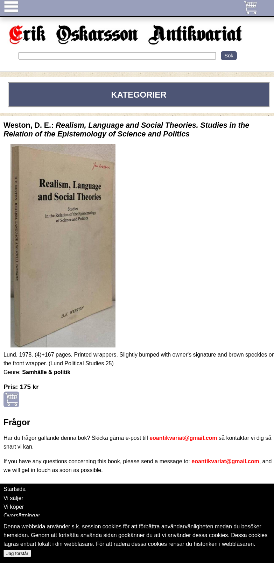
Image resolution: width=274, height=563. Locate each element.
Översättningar (21, 516)
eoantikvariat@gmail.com (183, 438)
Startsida (14, 489)
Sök (228, 55)
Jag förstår (17, 553)
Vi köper (13, 507)
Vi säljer (13, 498)
